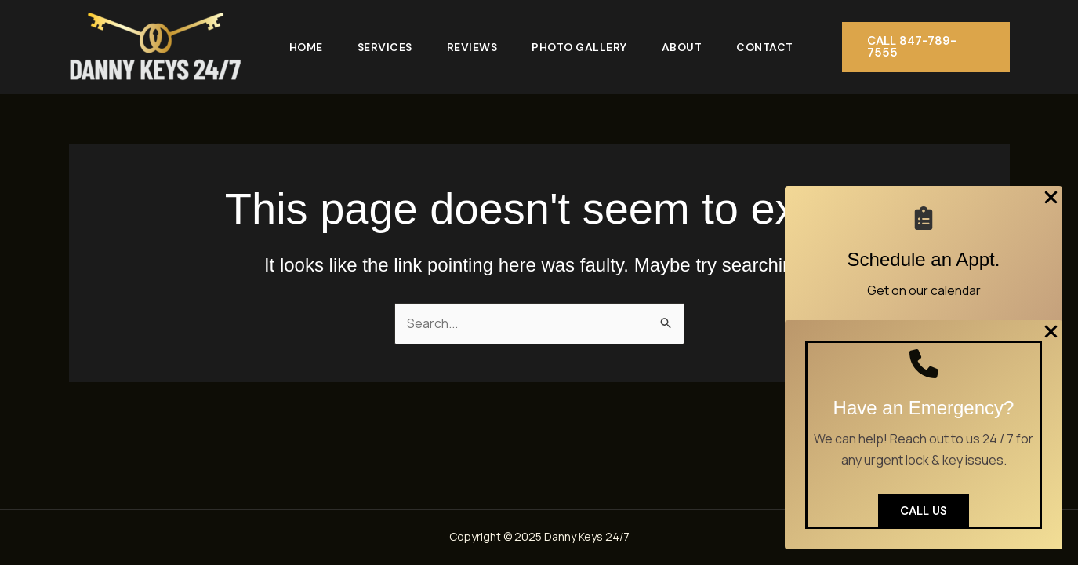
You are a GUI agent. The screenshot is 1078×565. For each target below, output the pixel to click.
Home (306, 47)
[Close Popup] (1051, 198)
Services (385, 47)
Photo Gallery (579, 47)
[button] (926, 47)
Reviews (472, 47)
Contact (764, 47)
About (682, 47)
